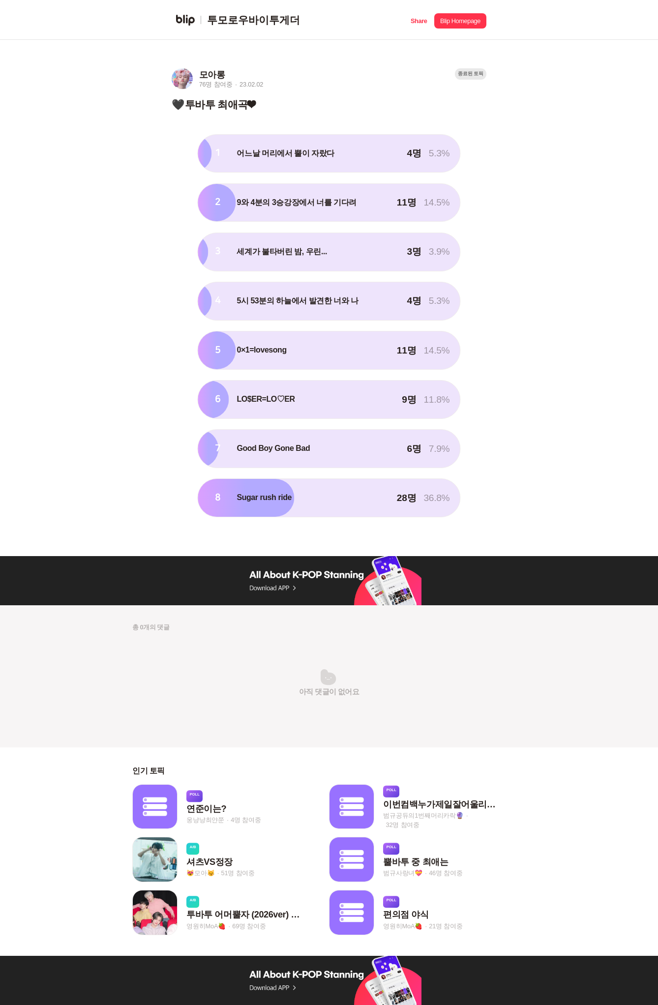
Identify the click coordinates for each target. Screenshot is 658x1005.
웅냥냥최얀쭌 (205, 820)
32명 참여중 (402, 824)
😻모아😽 (200, 873)
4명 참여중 (246, 820)
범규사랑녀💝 (402, 873)
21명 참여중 (445, 926)
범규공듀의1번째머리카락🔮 (423, 815)
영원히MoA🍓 (206, 926)
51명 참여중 (238, 873)
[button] (419, 20)
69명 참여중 (249, 926)
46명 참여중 (445, 873)
